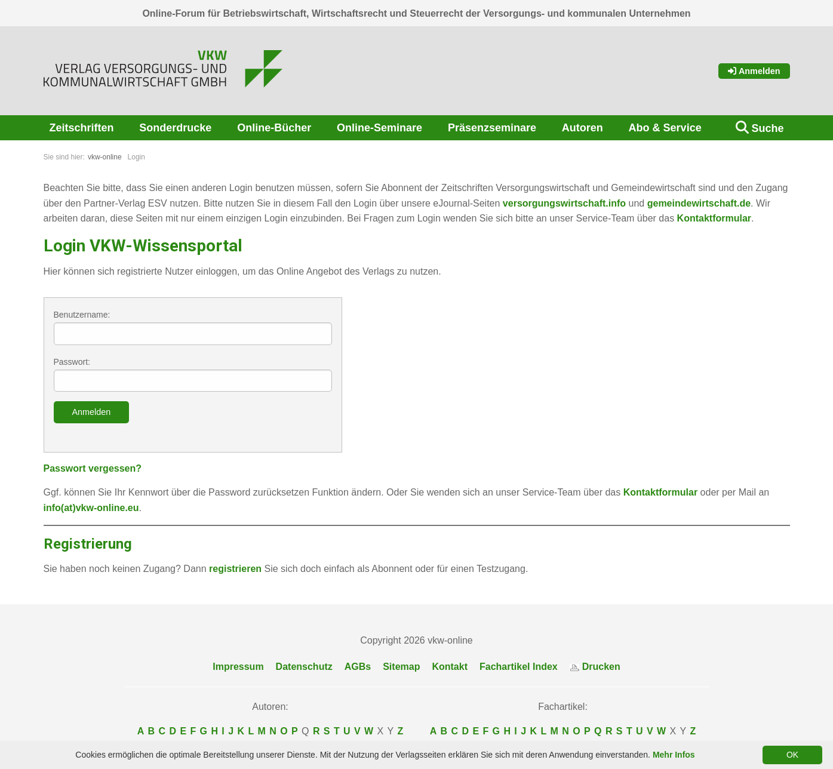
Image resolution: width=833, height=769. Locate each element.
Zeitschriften (82, 128)
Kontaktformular (714, 218)
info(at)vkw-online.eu (91, 508)
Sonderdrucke (175, 128)
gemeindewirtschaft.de (699, 203)
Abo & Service (665, 128)
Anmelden (754, 71)
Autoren (582, 128)
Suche (767, 128)
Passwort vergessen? (93, 468)
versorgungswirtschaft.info (564, 203)
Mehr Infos (674, 754)
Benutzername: (193, 327)
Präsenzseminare (492, 128)
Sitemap (401, 667)
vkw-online (105, 157)
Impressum (238, 667)
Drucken (595, 667)
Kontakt (450, 667)
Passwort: (193, 374)
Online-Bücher (274, 128)
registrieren (235, 569)
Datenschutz (304, 667)
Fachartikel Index (518, 667)
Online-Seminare (379, 128)
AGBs (358, 667)
